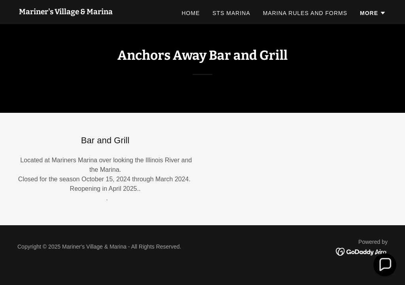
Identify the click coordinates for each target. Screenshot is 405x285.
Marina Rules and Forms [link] (305, 13)
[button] (373, 13)
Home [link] (191, 13)
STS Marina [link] (231, 13)
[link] (66, 12)
